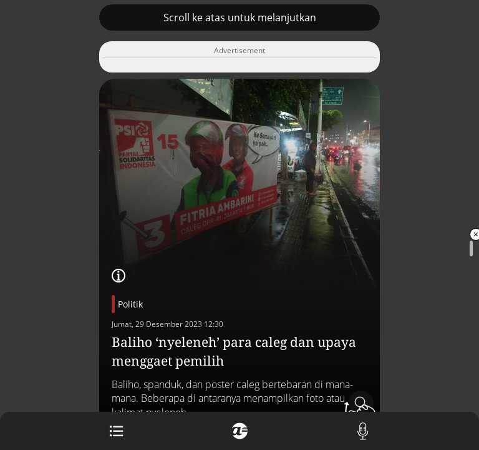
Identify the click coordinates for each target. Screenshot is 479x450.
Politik (130, 304)
